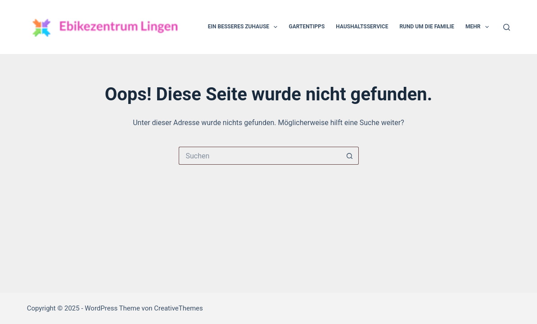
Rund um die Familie (426, 26)
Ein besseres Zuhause (244, 27)
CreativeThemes (178, 308)
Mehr (478, 27)
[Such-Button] (350, 156)
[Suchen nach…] (260, 156)
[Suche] (506, 27)
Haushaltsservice (362, 26)
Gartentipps (307, 26)
